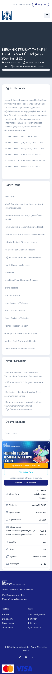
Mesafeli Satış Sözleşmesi (14, 599)
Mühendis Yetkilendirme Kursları (28, 66)
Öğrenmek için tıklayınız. (26, 482)
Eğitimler (32, 618)
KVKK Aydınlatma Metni (13, 595)
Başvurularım (8, 623)
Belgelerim (7, 618)
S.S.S (14, 4)
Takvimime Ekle (26, 472)
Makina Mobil (25, 4)
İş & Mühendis (35, 627)
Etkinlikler (33, 623)
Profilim (5, 614)
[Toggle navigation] (47, 15)
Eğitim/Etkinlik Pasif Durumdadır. (26, 465)
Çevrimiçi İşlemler (36, 614)
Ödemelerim (8, 627)
